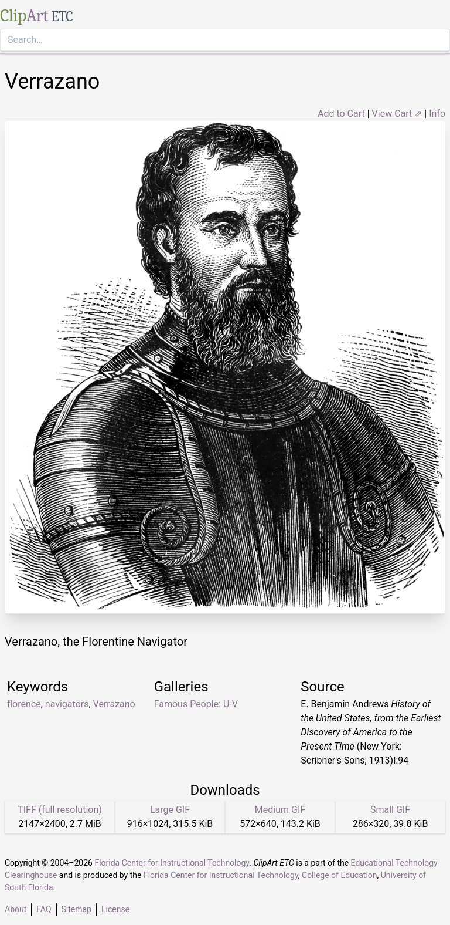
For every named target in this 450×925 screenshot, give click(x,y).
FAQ (43, 909)
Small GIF (390, 809)
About (15, 909)
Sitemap (76, 909)
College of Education (339, 875)
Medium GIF (280, 809)
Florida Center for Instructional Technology (171, 862)
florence (24, 704)
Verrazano (114, 704)
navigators (67, 704)
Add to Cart (341, 113)
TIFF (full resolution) (60, 809)
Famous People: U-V (196, 704)
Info (437, 113)
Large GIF (170, 809)
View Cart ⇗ (397, 113)
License (115, 909)
